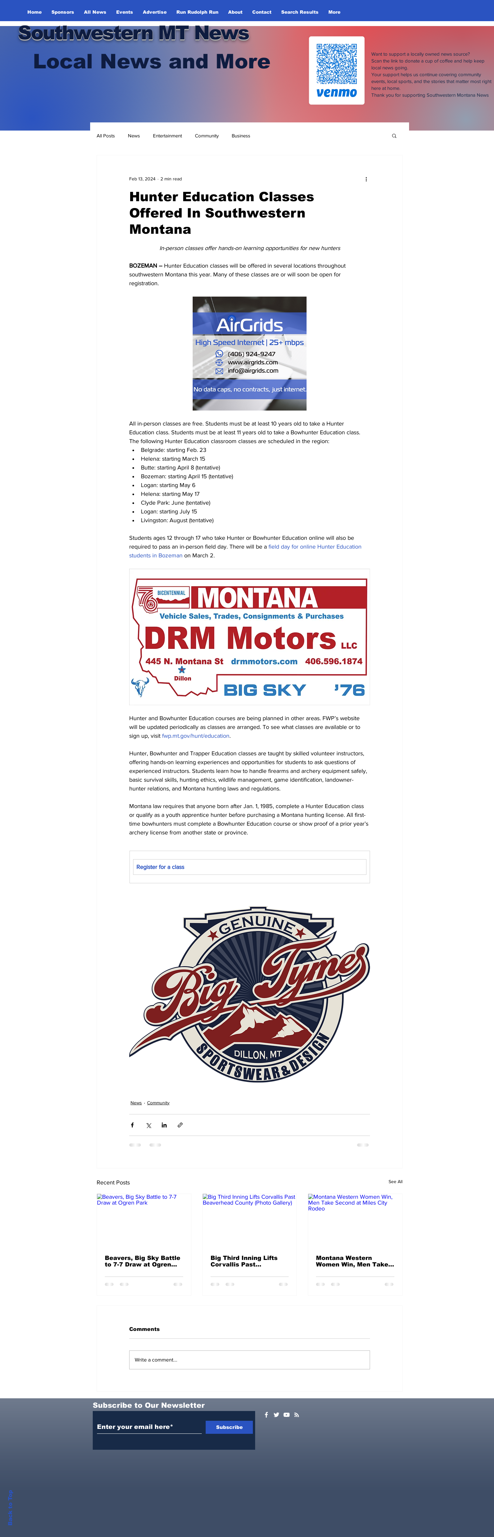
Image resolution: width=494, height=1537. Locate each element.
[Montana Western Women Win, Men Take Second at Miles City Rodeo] (355, 1220)
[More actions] (366, 179)
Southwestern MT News (133, 32)
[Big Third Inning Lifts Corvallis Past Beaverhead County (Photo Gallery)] (250, 1220)
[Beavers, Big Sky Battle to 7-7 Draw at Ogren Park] (144, 1220)
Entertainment (167, 135)
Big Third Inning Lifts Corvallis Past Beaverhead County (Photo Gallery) (244, 1261)
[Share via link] (180, 1125)
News (134, 135)
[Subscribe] (229, 1427)
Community (207, 135)
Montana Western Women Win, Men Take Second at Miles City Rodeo (352, 1261)
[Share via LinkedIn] (164, 1125)
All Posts (106, 135)
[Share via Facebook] (132, 1125)
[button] (394, 135)
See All (396, 1181)
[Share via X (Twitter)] (148, 1125)
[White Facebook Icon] (266, 1414)
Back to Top (10, 1508)
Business (241, 135)
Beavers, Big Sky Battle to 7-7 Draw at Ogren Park (142, 1261)
